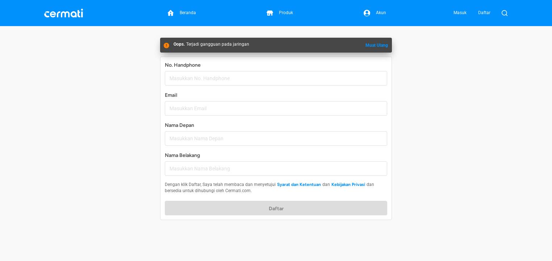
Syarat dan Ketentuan (299, 184)
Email (171, 95)
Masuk (460, 12)
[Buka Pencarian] (504, 13)
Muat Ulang (376, 45)
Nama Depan (179, 125)
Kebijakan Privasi (348, 184)
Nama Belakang (182, 155)
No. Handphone (183, 65)
